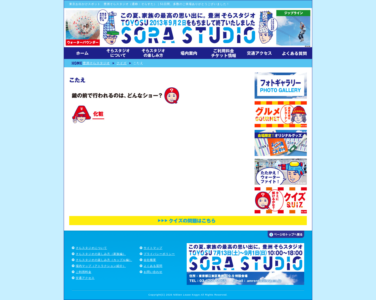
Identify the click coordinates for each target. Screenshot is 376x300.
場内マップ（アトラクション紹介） (101, 265)
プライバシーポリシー (159, 253)
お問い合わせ (153, 271)
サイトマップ (153, 247)
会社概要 (150, 259)
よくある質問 (153, 265)
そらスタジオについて (91, 247)
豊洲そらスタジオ (96, 63)
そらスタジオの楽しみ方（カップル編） (104, 259)
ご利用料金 (83, 271)
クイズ (121, 63)
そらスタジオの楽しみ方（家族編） (101, 253)
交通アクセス (85, 277)
